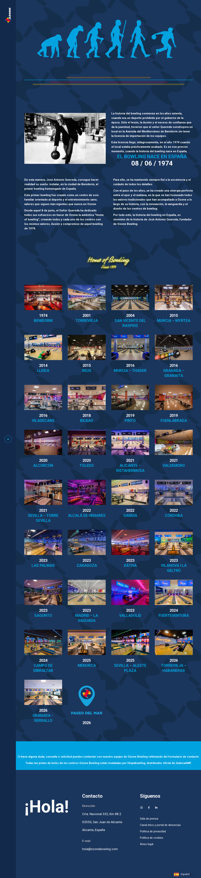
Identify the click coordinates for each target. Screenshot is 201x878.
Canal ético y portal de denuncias (160, 825)
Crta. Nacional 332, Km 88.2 (101, 814)
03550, (87, 822)
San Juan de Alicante (107, 822)
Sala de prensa (149, 818)
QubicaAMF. (184, 763)
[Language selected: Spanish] (183, 874)
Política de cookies (151, 837)
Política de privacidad (153, 831)
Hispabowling (136, 763)
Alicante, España (93, 830)
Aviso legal (146, 844)
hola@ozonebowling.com (100, 849)
